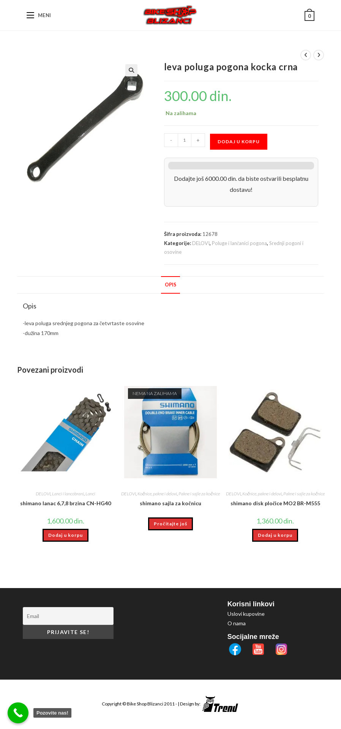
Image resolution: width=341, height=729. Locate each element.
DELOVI (201, 243)
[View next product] (318, 55)
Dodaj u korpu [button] (65, 535)
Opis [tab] (170, 285)
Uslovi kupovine (246, 613)
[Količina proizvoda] (184, 140)
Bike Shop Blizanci (145, 704)
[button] (131, 70)
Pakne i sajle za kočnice (198, 494)
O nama (236, 623)
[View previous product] (305, 55)
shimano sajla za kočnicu (170, 503)
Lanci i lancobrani (68, 494)
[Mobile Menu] (39, 15)
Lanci (90, 494)
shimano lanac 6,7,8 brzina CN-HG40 (65, 503)
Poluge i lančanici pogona (239, 243)
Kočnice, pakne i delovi (157, 494)
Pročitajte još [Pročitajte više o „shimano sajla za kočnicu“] (170, 524)
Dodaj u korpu (239, 141)
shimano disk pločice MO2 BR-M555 (275, 503)
